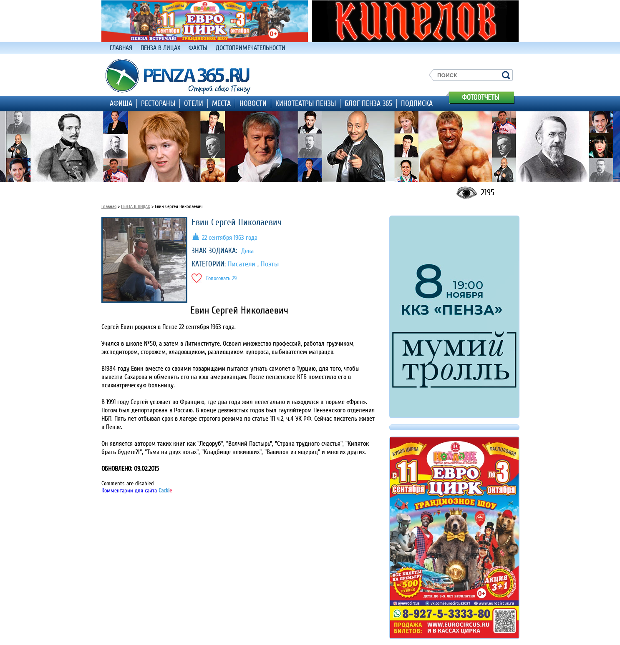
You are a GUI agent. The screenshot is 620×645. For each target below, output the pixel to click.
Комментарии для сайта (136, 490)
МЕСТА (221, 103)
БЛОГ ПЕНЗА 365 (368, 103)
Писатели (241, 264)
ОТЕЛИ (193, 103)
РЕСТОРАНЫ (158, 103)
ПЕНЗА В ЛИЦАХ (160, 48)
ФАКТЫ (198, 48)
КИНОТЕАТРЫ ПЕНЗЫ (305, 103)
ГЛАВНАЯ (121, 48)
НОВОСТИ (253, 103)
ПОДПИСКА (417, 103)
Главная (108, 206)
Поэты (270, 264)
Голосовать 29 (221, 278)
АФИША (121, 103)
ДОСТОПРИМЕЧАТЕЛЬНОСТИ (250, 48)
